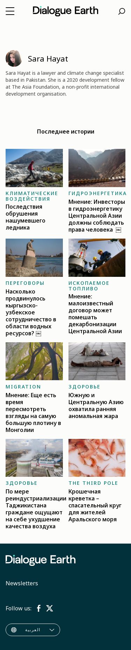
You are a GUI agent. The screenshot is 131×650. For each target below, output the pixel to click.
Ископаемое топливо (89, 286)
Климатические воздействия (32, 196)
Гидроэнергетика (97, 193)
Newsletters (22, 583)
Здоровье (84, 386)
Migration (23, 386)
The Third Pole (93, 483)
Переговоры (25, 283)
